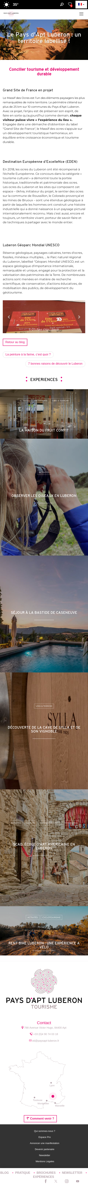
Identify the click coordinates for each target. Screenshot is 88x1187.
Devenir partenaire (45, 1149)
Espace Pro (45, 1137)
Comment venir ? (40, 1118)
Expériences (43, 1176)
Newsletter (45, 1155)
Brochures (46, 1172)
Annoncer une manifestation (45, 1143)
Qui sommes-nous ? (45, 1131)
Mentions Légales (45, 1161)
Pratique (23, 1172)
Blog (5, 1172)
